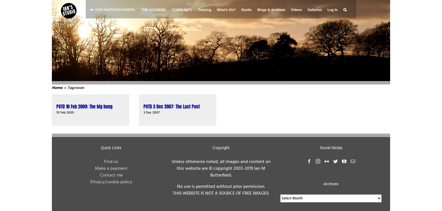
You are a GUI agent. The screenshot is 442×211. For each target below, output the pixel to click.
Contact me (111, 175)
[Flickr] (326, 161)
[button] (344, 9)
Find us (111, 162)
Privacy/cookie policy (111, 182)
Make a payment (111, 168)
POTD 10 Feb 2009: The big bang (84, 106)
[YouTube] (344, 161)
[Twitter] (335, 161)
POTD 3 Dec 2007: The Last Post (171, 106)
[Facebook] (309, 161)
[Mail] (353, 161)
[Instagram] (318, 161)
